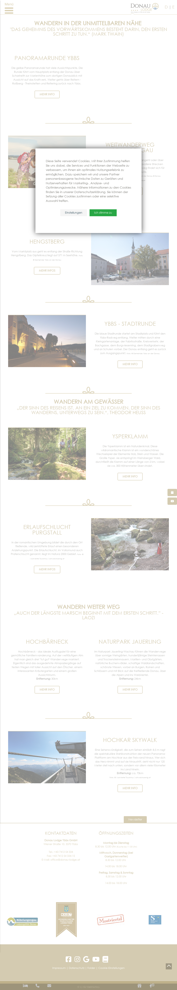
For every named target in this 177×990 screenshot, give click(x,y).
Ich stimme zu (103, 213)
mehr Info (130, 476)
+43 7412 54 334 (63, 851)
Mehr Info (47, 689)
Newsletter (135, 820)
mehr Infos (47, 270)
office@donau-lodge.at (65, 859)
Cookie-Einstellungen (111, 967)
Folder (91, 967)
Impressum (59, 967)
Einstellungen (73, 213)
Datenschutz (76, 967)
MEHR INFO (47, 94)
